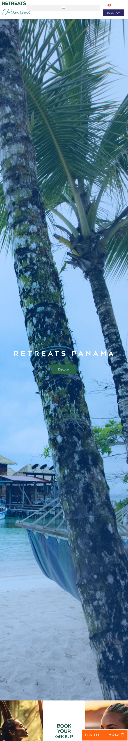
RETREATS (14, 3)
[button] (63, 8)
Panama (16, 12)
